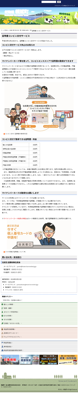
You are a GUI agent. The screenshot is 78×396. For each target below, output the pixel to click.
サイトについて (63, 385)
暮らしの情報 (11, 31)
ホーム (3, 31)
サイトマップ (71, 5)
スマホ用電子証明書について (16, 252)
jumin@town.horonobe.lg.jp (27, 267)
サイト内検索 (38, 2)
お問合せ (65, 5)
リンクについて (72, 385)
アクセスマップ (58, 5)
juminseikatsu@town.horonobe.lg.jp (29, 285)
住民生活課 (11, 283)
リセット (29, 2)
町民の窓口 (21, 31)
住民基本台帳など (33, 31)
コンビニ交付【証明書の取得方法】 (18, 134)
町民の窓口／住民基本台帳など (12, 301)
